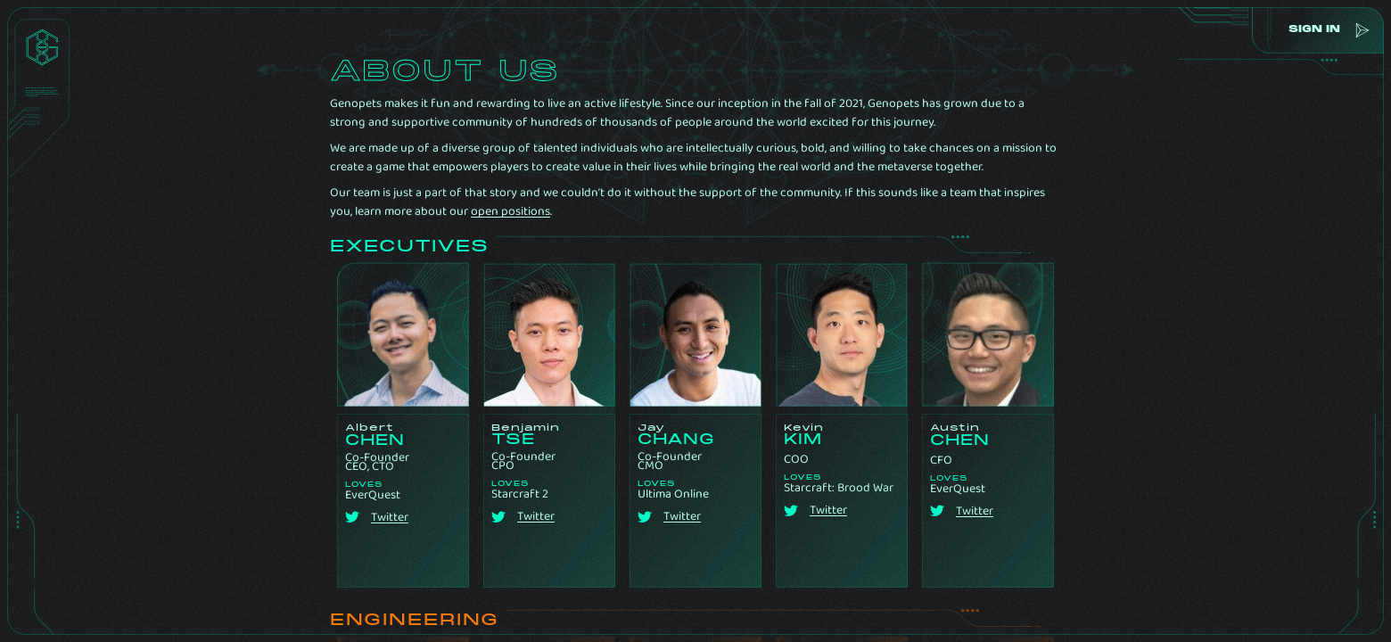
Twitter (389, 517)
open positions (510, 211)
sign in (1311, 30)
